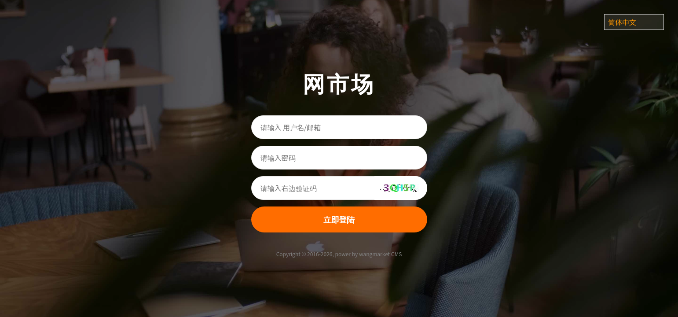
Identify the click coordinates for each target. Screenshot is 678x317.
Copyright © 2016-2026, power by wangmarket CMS (339, 254)
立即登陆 (339, 219)
